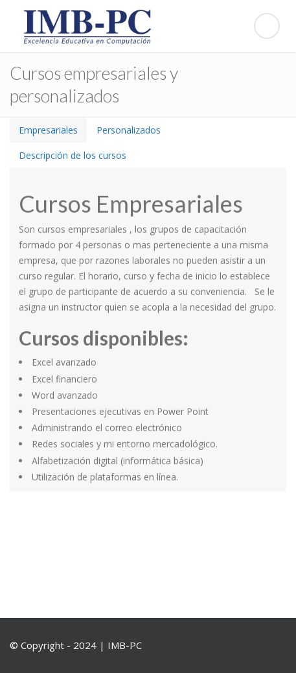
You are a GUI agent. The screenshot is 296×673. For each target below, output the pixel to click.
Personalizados (129, 130)
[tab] (48, 130)
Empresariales (48, 130)
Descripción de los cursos (72, 155)
